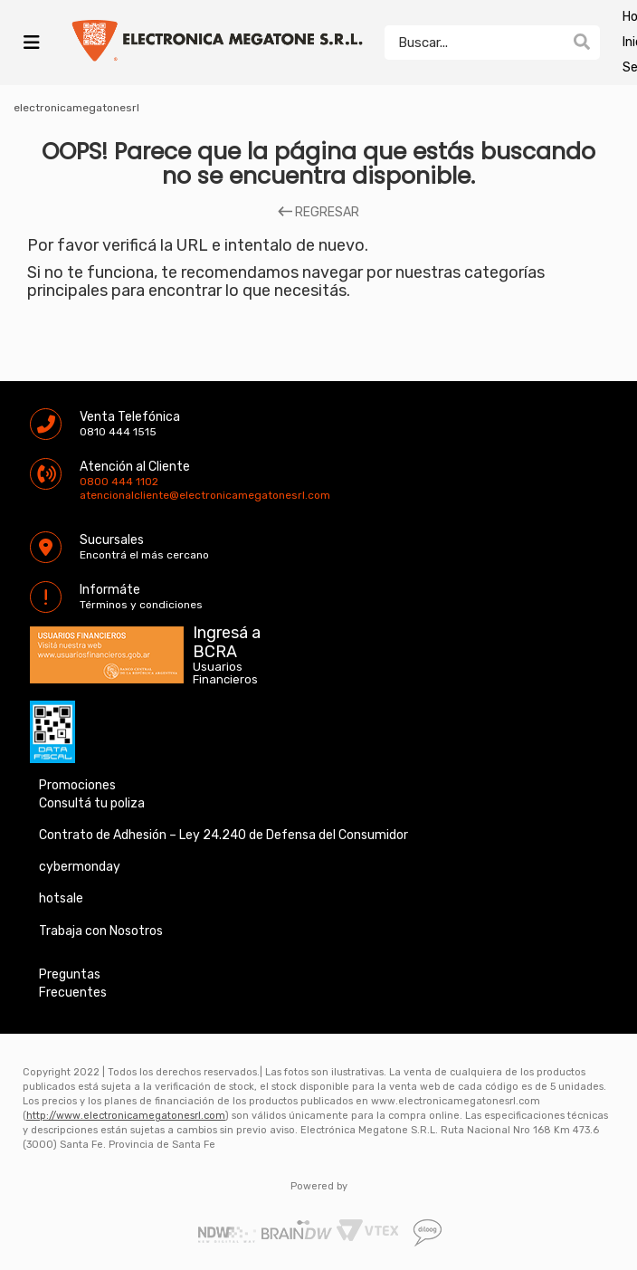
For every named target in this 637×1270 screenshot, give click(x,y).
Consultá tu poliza (92, 803)
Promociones (77, 785)
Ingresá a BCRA (227, 639)
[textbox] (474, 42)
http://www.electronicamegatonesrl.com (125, 1116)
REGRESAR (318, 212)
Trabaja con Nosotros (101, 931)
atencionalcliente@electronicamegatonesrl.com (95, 495)
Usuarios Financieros (225, 673)
